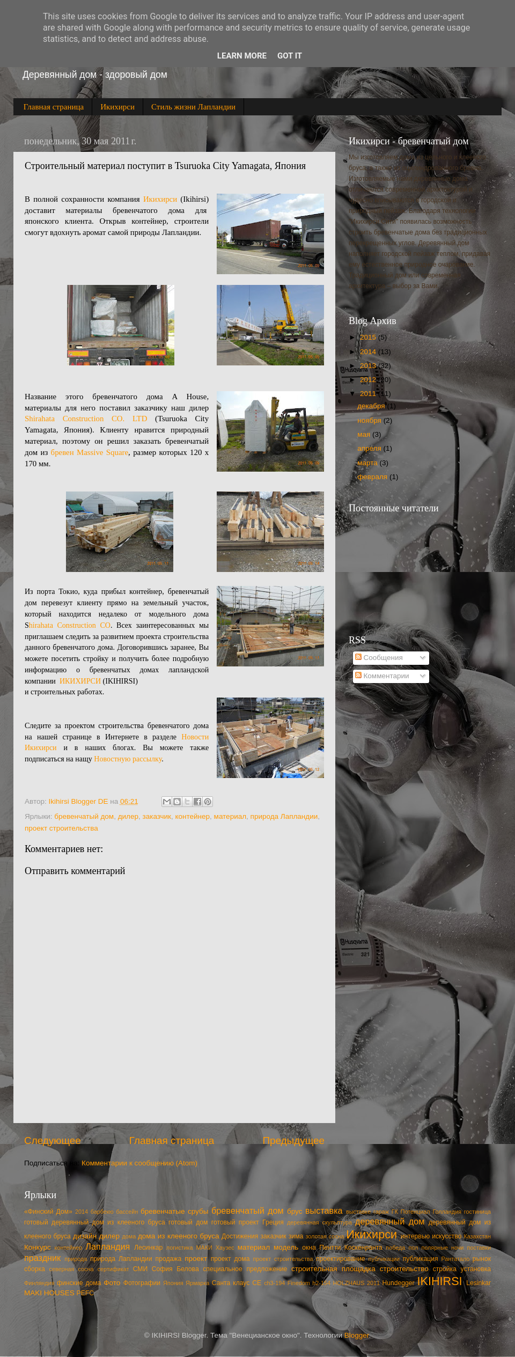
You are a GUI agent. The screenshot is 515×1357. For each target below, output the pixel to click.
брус (294, 1211)
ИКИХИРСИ (81, 681)
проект (196, 1259)
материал (230, 816)
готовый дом (188, 1222)
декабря (372, 406)
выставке (358, 1211)
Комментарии (382, 676)
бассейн (127, 1211)
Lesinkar (478, 1283)
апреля (370, 448)
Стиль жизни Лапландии (193, 106)
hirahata (41, 625)
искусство (446, 1236)
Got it (289, 56)
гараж (381, 1211)
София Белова (175, 1269)
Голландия (446, 1211)
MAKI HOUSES (49, 1293)
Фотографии (141, 1283)
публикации (384, 1259)
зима (296, 1236)
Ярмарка (197, 1283)
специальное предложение (245, 1269)
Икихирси (117, 106)
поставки (479, 1247)
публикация (420, 1259)
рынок (482, 1259)
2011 (369, 394)
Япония (173, 1283)
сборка (34, 1269)
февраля (373, 477)
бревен (64, 452)
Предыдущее (293, 1140)
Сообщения (379, 658)
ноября (370, 420)
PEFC (85, 1293)
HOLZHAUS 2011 (356, 1283)
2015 (369, 337)
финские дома (79, 1283)
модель (286, 1247)
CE (256, 1283)
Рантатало (456, 1259)
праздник (42, 1258)
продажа (169, 1259)
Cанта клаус (231, 1283)
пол (413, 1247)
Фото (112, 1283)
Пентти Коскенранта (350, 1247)
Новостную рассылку (127, 759)
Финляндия (39, 1283)
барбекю (102, 1211)
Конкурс (37, 1247)
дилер (128, 816)
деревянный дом (389, 1221)
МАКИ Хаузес (215, 1247)
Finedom (299, 1283)
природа (75, 1259)
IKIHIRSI (439, 1281)
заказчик (157, 816)
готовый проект (235, 1222)
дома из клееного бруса (178, 1236)
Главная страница (54, 106)
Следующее (52, 1140)
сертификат (113, 1269)
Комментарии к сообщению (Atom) (139, 1163)
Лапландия (107, 1246)
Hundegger (398, 1283)
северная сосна (71, 1269)
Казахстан (477, 1236)
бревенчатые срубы (174, 1211)
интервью (415, 1236)
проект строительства (61, 828)
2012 (369, 380)
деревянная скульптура (319, 1222)
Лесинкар (148, 1247)
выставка (324, 1210)
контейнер (192, 816)
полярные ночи (442, 1247)
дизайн (85, 1236)
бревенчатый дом (84, 816)
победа (395, 1247)
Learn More (242, 56)
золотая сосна (324, 1236)
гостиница (477, 1211)
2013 (369, 366)
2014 (369, 352)
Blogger (356, 1335)
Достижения (240, 1236)
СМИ (140, 1269)
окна (309, 1247)
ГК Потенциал (411, 1211)
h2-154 (321, 1283)
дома (129, 1236)
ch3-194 (274, 1283)
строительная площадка (333, 1269)
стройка (445, 1269)
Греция (273, 1222)
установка (476, 1269)
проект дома (230, 1259)
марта (368, 463)
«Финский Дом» (48, 1211)
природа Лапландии (284, 816)
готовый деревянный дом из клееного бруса (94, 1222)
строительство (404, 1269)
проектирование (340, 1259)
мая (364, 434)
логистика (179, 1247)
